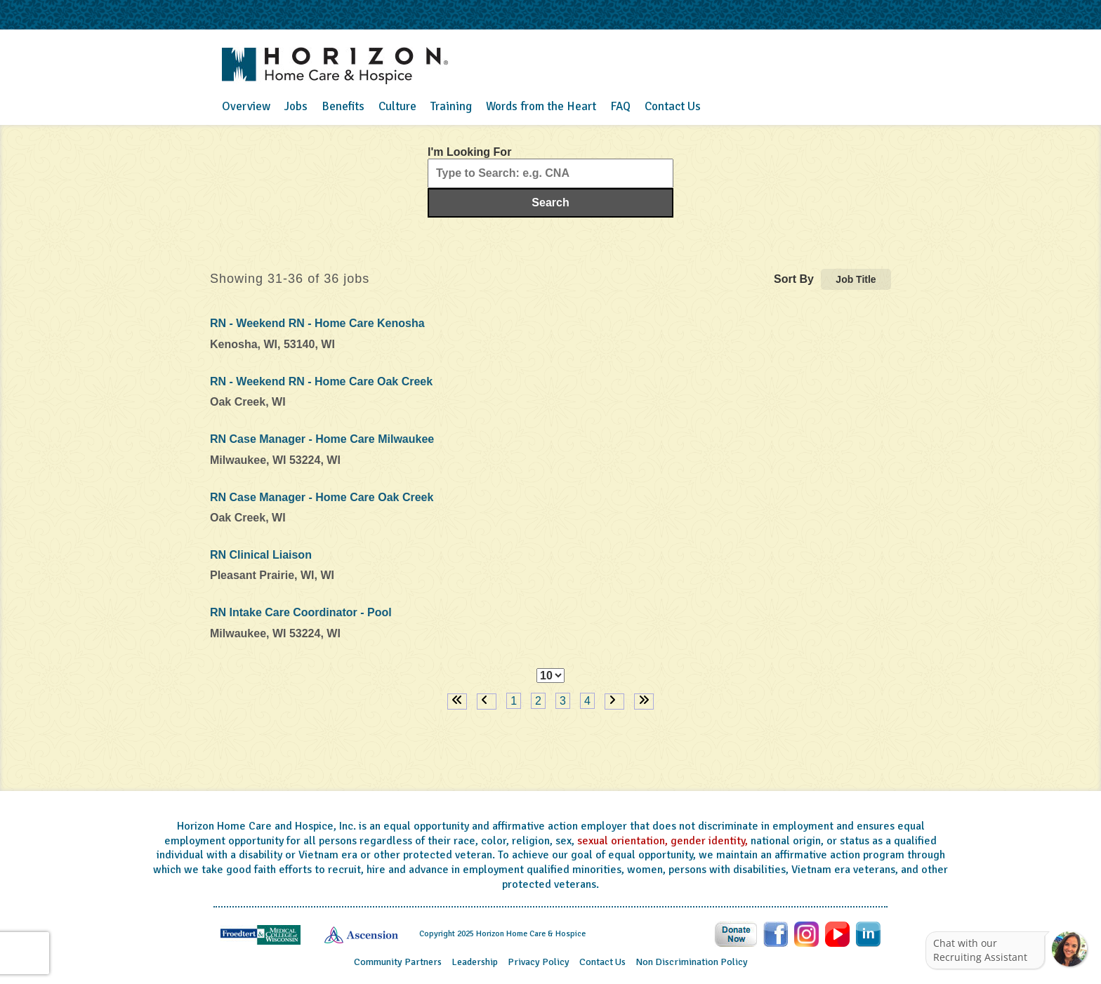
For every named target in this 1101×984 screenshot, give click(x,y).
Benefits (343, 106)
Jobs (296, 106)
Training (451, 106)
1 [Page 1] (513, 701)
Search (550, 202)
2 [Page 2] (538, 701)
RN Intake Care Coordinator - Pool (301, 612)
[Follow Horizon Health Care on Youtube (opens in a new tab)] (838, 933)
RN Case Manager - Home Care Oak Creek (321, 497)
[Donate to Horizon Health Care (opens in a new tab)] (737, 933)
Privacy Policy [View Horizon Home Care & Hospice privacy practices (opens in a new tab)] (538, 962)
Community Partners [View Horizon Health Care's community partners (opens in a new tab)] (398, 962)
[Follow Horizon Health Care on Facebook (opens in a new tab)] (777, 933)
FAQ (620, 106)
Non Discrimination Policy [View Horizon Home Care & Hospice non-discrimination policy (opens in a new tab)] (691, 962)
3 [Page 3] (563, 701)
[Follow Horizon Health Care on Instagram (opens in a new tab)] (808, 933)
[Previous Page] (486, 701)
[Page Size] (550, 675)
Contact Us (673, 106)
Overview (246, 106)
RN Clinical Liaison (261, 555)
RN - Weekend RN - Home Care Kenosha (317, 323)
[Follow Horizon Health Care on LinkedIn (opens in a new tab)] (868, 933)
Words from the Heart (541, 106)
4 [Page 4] (587, 701)
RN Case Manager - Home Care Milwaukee (322, 439)
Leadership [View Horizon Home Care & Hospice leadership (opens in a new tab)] (474, 962)
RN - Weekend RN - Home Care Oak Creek (321, 381)
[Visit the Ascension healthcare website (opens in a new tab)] (361, 934)
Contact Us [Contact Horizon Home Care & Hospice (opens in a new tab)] (602, 962)
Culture (397, 106)
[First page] (457, 701)
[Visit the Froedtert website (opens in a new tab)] (260, 934)
